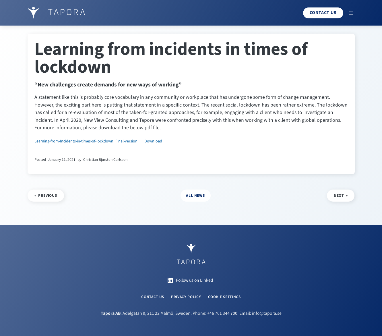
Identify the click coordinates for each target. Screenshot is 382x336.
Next (339, 195)
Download (153, 141)
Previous (47, 195)
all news (195, 195)
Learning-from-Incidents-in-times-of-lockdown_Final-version (85, 141)
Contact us (323, 12)
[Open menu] (351, 12)
